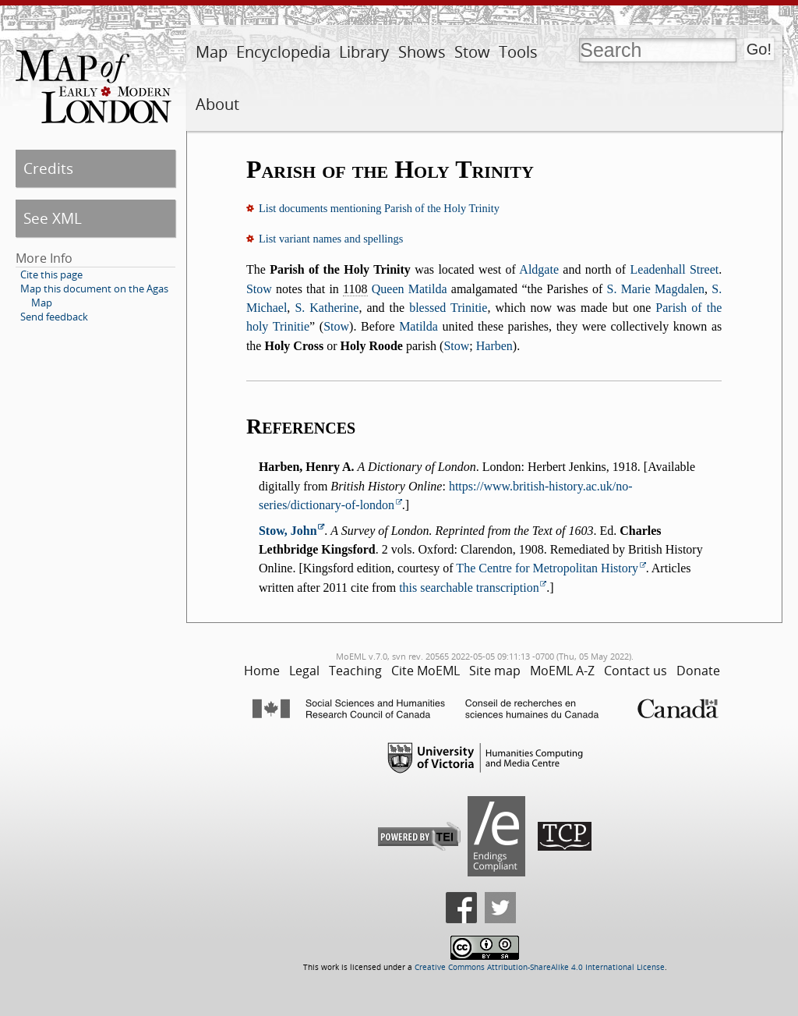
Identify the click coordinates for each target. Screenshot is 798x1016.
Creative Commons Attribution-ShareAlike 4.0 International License (540, 967)
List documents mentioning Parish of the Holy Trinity (379, 208)
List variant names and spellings (331, 238)
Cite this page (51, 274)
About (217, 104)
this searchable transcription (469, 587)
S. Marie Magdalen (655, 289)
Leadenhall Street (674, 269)
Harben (494, 345)
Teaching (355, 670)
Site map (495, 670)
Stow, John (288, 530)
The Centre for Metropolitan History (547, 568)
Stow (472, 51)
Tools (518, 51)
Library (364, 51)
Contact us (635, 670)
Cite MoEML (425, 670)
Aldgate (539, 269)
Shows (422, 51)
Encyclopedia (283, 51)
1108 (355, 289)
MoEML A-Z (562, 670)
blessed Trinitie (448, 307)
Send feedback (54, 317)
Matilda (418, 326)
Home (262, 670)
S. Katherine (326, 307)
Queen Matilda (409, 289)
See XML (52, 217)
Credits (48, 168)
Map (212, 51)
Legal (304, 670)
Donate (698, 670)
